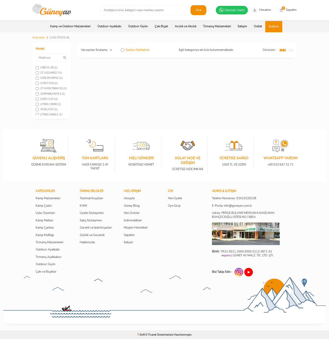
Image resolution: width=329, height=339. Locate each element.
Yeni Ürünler (132, 213)
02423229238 (246, 198)
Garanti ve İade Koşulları (96, 228)
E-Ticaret (151, 335)
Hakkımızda (87, 242)
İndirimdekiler (133, 220)
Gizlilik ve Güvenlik (92, 235)
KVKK (83, 206)
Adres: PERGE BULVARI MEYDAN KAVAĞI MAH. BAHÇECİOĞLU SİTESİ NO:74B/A (243, 215)
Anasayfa (38, 37)
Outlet (258, 26)
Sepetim (129, 235)
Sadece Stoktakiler (135, 50)
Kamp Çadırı (44, 206)
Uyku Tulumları (45, 213)
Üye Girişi (174, 206)
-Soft (141, 335)
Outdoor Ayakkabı (109, 26)
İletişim (242, 26)
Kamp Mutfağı (45, 235)
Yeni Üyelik (175, 198)
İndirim (274, 26)
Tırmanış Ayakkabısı (48, 257)
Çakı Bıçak (161, 26)
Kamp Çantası (45, 228)
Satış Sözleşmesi (91, 220)
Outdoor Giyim (138, 26)
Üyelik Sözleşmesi (92, 213)
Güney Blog (132, 206)
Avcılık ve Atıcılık (185, 26)
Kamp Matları (44, 220)
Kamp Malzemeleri (48, 198)
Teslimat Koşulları (91, 198)
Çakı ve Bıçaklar (46, 272)
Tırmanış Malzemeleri (217, 26)
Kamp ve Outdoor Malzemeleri (70, 26)
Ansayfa (129, 198)
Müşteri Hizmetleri (136, 228)
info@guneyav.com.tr (238, 206)
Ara (198, 9)
